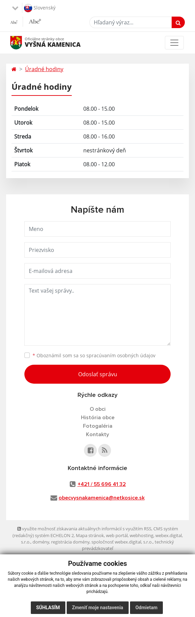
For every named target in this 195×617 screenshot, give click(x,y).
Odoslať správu (97, 374)
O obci (98, 409)
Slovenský (40, 8)
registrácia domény (70, 542)
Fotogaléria (97, 426)
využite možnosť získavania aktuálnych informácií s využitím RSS (84, 529)
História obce (97, 417)
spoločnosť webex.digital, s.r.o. (122, 542)
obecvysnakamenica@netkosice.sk (102, 498)
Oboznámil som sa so (93, 355)
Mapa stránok (90, 535)
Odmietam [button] (146, 607)
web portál (117, 535)
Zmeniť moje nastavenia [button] (97, 607)
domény (40, 542)
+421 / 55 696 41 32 (102, 484)
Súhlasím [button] (48, 607)
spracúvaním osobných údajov (120, 355)
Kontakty (97, 434)
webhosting (141, 535)
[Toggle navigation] (174, 42)
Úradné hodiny (44, 69)
